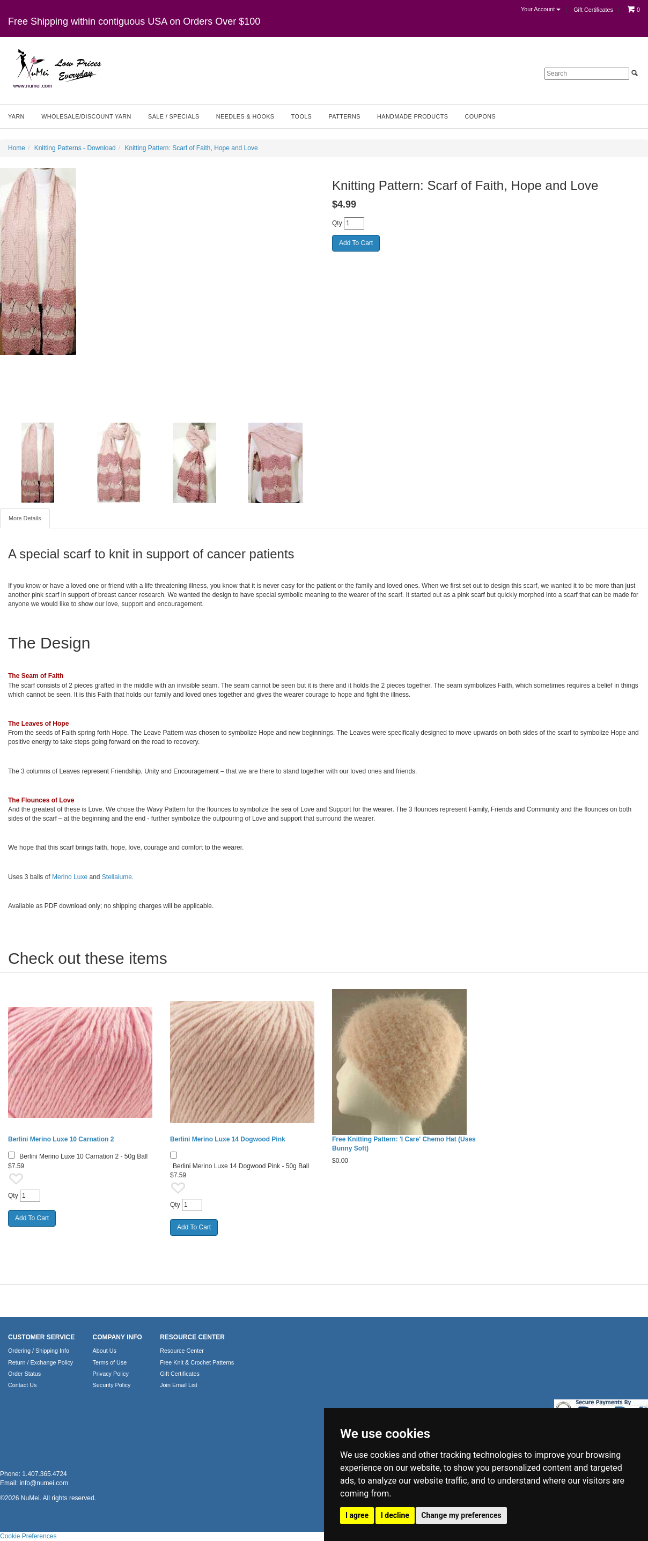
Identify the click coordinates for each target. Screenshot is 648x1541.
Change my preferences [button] (461, 1515)
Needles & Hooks (245, 116)
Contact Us (22, 1385)
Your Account (541, 9)
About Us (104, 1350)
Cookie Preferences (28, 1536)
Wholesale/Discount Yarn (86, 116)
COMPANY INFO (117, 1337)
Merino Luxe (69, 877)
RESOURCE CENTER (192, 1337)
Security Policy (112, 1385)
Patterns (344, 116)
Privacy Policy (111, 1373)
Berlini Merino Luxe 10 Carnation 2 (61, 1139)
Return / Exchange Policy (40, 1362)
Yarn (16, 116)
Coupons (480, 116)
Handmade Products (412, 116)
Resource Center (182, 1350)
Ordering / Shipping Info (38, 1350)
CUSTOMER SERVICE (41, 1337)
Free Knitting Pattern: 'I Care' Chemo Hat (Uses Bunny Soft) (404, 1144)
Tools (301, 116)
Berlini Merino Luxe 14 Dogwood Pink (227, 1139)
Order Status (24, 1373)
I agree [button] (357, 1515)
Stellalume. (118, 877)
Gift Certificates (593, 9)
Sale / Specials (173, 116)
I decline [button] (395, 1515)
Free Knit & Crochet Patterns (197, 1362)
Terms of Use (110, 1362)
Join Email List (178, 1385)
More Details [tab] (25, 518)
